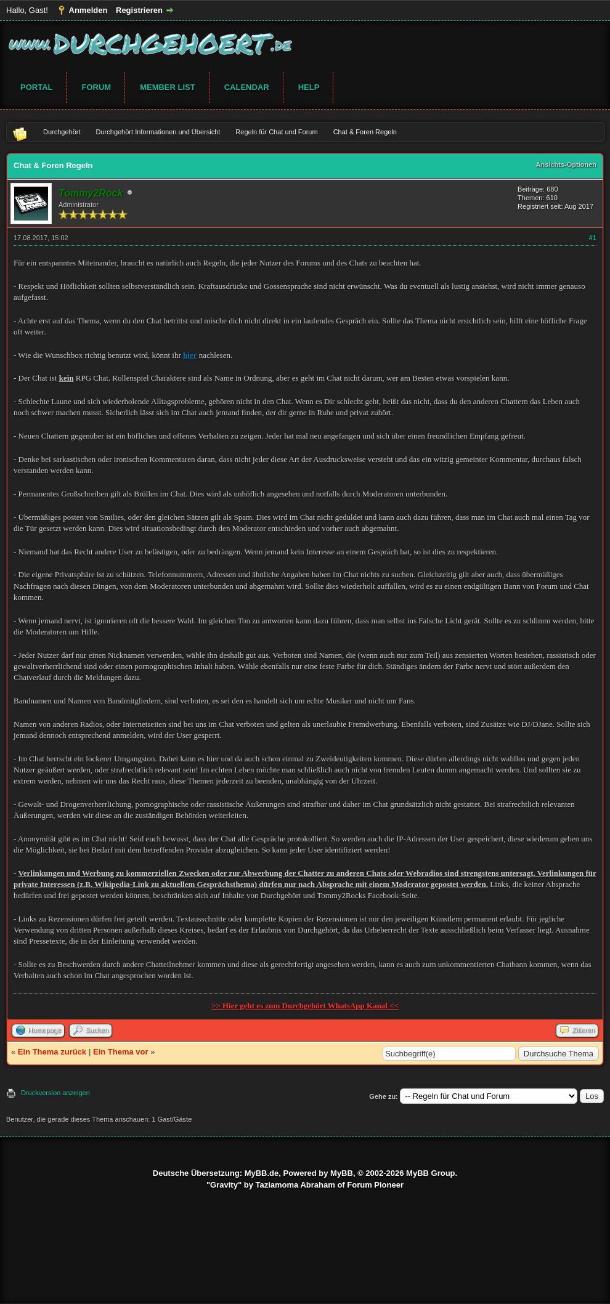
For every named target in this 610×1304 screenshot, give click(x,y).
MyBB (341, 1173)
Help (309, 87)
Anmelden (88, 10)
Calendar (246, 87)
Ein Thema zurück (52, 1051)
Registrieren (139, 10)
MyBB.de (262, 1173)
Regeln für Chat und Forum (276, 132)
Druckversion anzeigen (55, 1092)
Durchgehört (62, 132)
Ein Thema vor (120, 1051)
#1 (592, 237)
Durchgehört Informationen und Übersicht (158, 132)
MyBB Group (430, 1173)
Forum (96, 87)
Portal (36, 87)
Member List (167, 87)
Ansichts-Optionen (566, 164)
